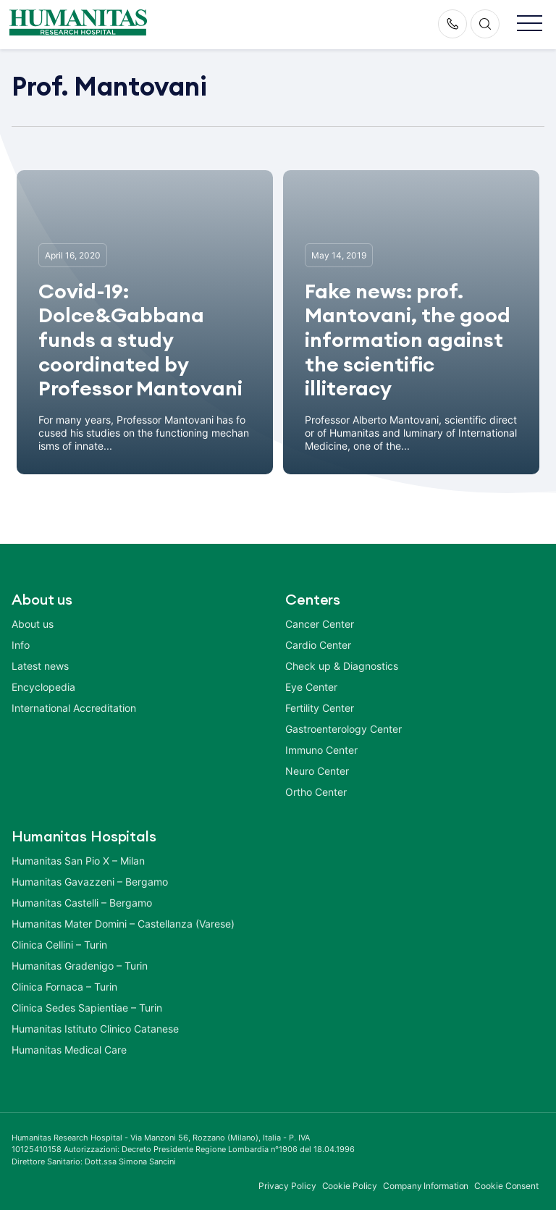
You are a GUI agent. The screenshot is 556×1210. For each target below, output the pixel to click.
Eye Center (311, 687)
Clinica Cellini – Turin (59, 944)
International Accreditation (74, 708)
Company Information (425, 1185)
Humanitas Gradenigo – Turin (80, 965)
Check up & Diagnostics (341, 666)
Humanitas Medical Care (69, 1049)
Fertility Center (319, 708)
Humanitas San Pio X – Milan (78, 860)
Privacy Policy (287, 1185)
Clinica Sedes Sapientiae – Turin (87, 1007)
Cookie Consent (506, 1185)
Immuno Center (321, 750)
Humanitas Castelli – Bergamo (82, 902)
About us (33, 624)
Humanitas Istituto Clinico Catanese (95, 1028)
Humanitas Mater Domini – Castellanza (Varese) (123, 923)
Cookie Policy (350, 1185)
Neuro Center (317, 771)
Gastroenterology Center (343, 729)
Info (21, 645)
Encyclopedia (43, 687)
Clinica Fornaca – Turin (64, 986)
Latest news (40, 666)
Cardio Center (318, 645)
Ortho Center (316, 792)
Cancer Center (319, 624)
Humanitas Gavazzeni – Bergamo (90, 881)
